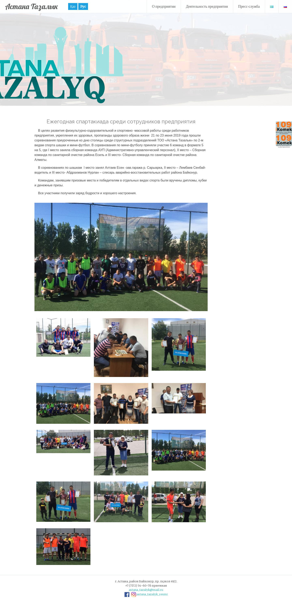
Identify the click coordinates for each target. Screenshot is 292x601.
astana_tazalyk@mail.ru (146, 590)
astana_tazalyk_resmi (152, 594)
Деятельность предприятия (207, 6)
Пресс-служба (249, 6)
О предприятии (163, 6)
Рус (84, 6)
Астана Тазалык (32, 6)
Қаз (73, 6)
